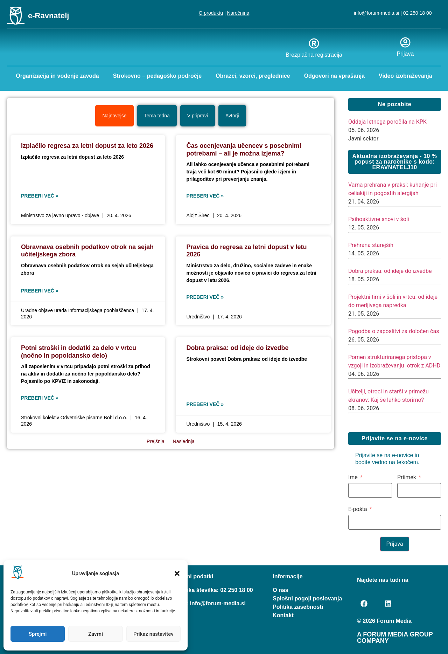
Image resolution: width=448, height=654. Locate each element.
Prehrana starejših (370, 244)
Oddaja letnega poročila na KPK (387, 121)
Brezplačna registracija (314, 55)
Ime (353, 477)
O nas (280, 590)
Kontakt (283, 615)
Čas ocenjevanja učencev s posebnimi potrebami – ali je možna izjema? (243, 149)
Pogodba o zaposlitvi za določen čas (393, 331)
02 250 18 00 (417, 13)
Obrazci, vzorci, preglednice (253, 76)
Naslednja (184, 441)
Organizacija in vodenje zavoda (57, 76)
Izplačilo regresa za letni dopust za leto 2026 (87, 145)
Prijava (405, 54)
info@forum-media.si (376, 13)
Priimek (406, 477)
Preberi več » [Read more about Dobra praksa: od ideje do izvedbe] (205, 404)
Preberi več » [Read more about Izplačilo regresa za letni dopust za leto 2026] (39, 195)
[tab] (114, 115)
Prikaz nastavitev (153, 634)
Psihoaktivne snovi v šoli (378, 218)
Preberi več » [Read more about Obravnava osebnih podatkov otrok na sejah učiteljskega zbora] (39, 290)
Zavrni (95, 634)
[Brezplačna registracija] (314, 43)
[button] (177, 573)
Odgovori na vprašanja (334, 76)
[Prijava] (405, 42)
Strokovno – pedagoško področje (157, 76)
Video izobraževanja (405, 76)
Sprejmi (38, 634)
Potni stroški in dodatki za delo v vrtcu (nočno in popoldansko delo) (78, 351)
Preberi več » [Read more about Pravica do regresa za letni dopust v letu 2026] (205, 297)
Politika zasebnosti (298, 607)
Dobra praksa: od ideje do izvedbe (237, 347)
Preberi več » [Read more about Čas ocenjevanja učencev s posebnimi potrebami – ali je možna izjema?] (205, 195)
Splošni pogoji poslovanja (307, 598)
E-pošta (357, 509)
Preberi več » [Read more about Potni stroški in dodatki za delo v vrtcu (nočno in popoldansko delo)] (39, 397)
